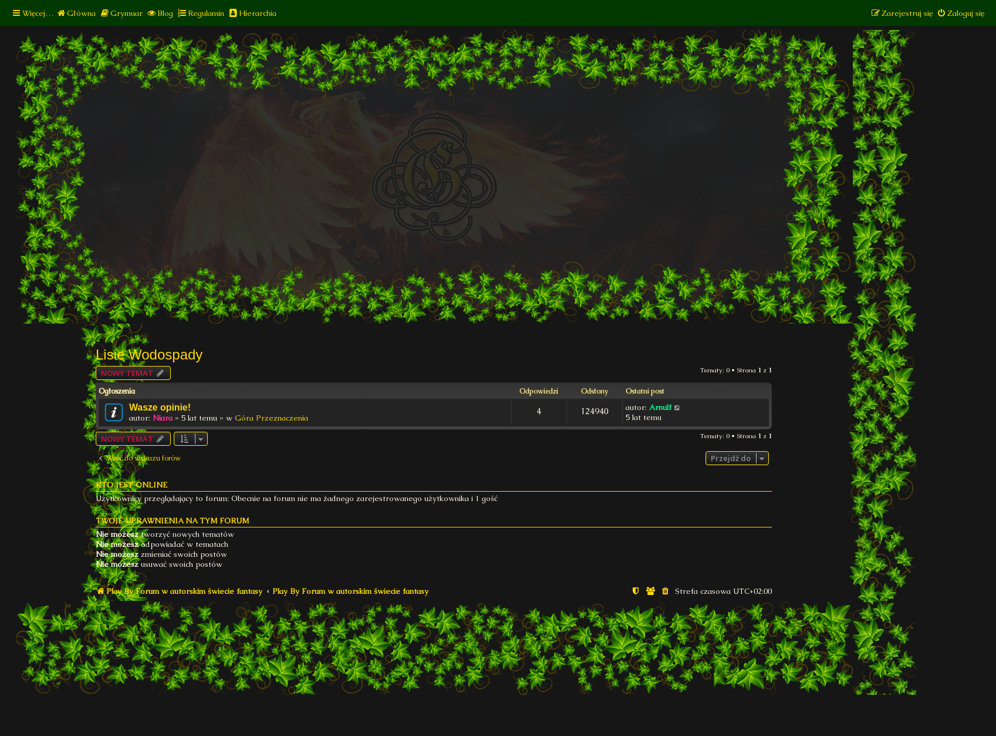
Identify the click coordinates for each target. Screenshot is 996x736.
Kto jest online (131, 485)
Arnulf (660, 407)
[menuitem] (76, 13)
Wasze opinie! (160, 407)
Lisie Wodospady (149, 354)
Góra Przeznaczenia (271, 418)
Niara (163, 418)
